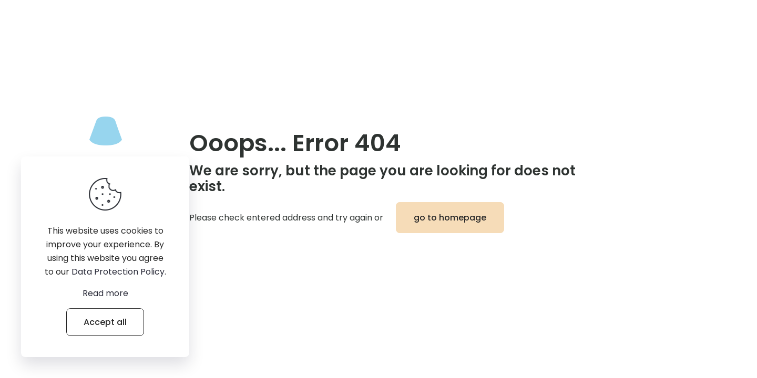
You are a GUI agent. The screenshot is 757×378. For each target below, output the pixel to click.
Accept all (105, 322)
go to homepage (450, 218)
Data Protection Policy (118, 272)
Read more (105, 293)
